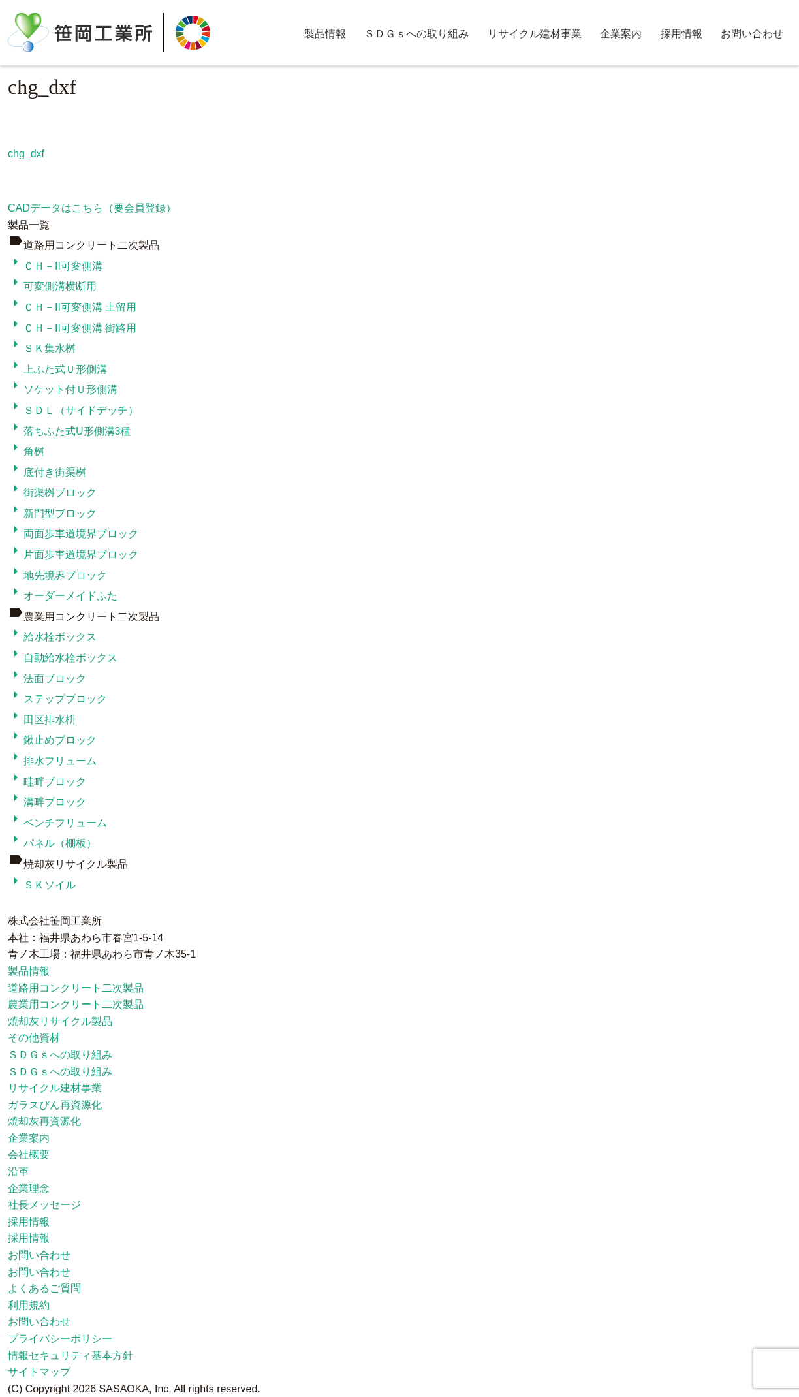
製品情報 (325, 33)
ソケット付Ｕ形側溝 (63, 389)
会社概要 (29, 1154)
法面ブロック (47, 678)
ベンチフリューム (57, 822)
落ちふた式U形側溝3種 (69, 431)
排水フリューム (52, 760)
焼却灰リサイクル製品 (60, 1021)
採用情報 (681, 33)
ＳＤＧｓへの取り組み (416, 33)
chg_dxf (26, 153)
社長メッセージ (44, 1204)
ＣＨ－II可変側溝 (55, 266)
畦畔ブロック (47, 781)
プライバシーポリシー (60, 1338)
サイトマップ (39, 1371)
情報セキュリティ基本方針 (70, 1355)
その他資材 (34, 1037)
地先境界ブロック (57, 575)
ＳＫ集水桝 (42, 348)
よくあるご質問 (44, 1288)
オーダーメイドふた (63, 595)
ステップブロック (57, 698)
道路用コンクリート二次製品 (76, 988)
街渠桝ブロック (52, 492)
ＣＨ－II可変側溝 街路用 (72, 328)
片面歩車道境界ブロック (73, 554)
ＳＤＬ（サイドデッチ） (73, 410)
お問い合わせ (752, 33)
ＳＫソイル (42, 884)
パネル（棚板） (52, 843)
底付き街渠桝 (47, 472)
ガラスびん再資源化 (55, 1104)
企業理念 (29, 1188)
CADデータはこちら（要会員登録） (92, 207)
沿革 (18, 1171)
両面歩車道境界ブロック (73, 533)
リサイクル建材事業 (535, 33)
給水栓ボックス (52, 636)
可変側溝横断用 (52, 286)
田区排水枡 (42, 719)
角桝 (26, 451)
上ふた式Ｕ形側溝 (57, 369)
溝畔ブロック (47, 802)
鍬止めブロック (52, 740)
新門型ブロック (52, 513)
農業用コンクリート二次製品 (76, 1004)
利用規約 (29, 1305)
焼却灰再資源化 (44, 1121)
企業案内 (621, 33)
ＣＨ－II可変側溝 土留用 (72, 307)
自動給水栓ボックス (63, 657)
